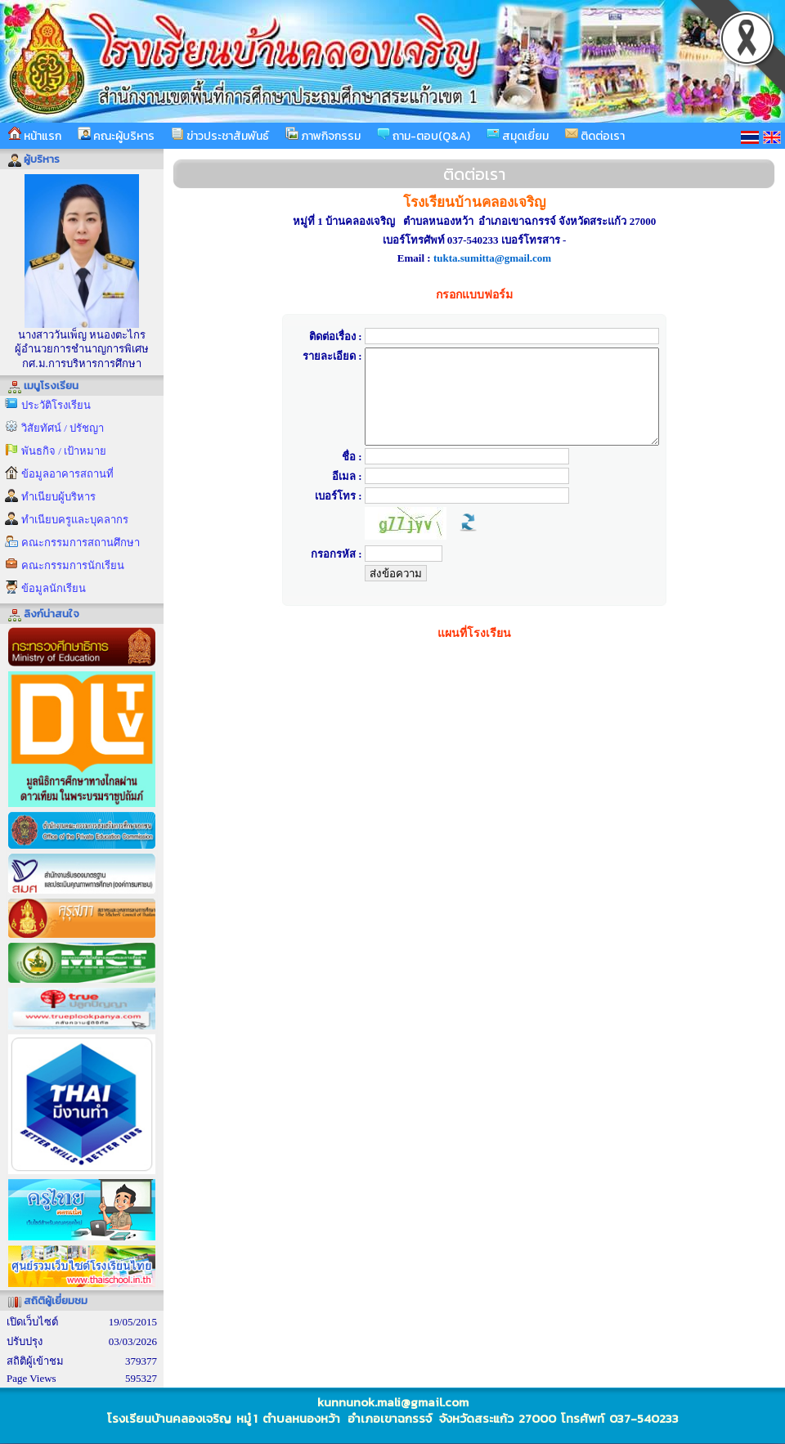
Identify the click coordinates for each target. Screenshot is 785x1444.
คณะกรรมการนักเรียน (72, 565)
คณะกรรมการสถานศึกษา (80, 542)
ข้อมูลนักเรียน (53, 588)
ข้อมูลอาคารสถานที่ (67, 474)
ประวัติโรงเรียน (56, 405)
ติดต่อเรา (595, 136)
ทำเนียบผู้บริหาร (58, 497)
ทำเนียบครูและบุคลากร (74, 519)
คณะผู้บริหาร (116, 136)
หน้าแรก (34, 136)
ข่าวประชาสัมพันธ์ (220, 136)
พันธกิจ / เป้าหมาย (63, 451)
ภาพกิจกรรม (323, 136)
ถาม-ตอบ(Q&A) (423, 136)
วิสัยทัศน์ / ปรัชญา (62, 428)
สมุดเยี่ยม (518, 136)
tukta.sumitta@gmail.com (492, 258)
